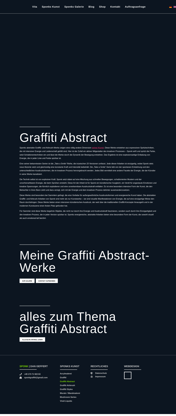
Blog (91, 6)
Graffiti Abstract (67, 383)
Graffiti (63, 379)
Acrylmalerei (66, 376)
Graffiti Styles (66, 391)
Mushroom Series (68, 399)
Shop (102, 6)
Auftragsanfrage (135, 6)
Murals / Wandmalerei (70, 395)
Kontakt (115, 6)
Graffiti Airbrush (67, 387)
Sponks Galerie (74, 6)
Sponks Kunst (51, 6)
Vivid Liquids (66, 403)
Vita (34, 6)
